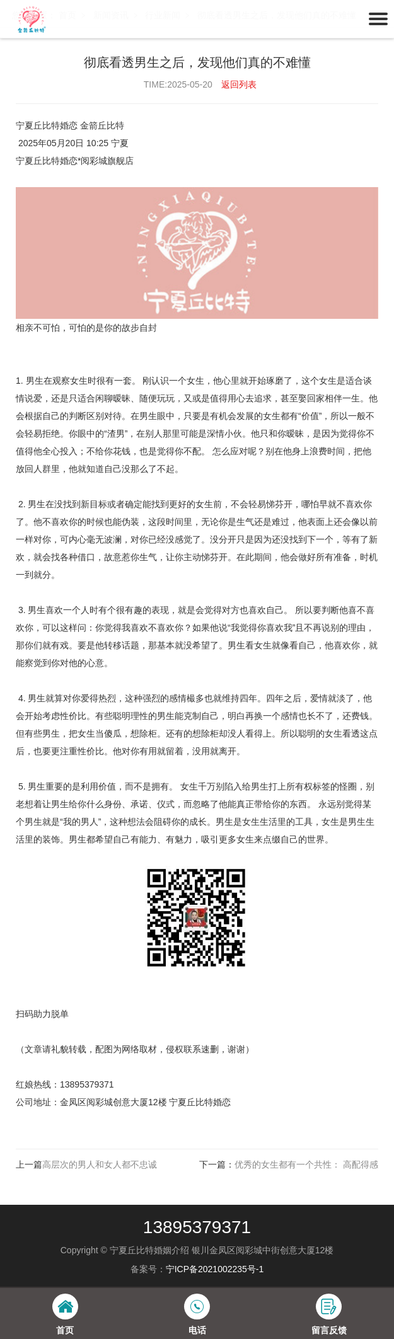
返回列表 (239, 84)
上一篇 (86, 1164)
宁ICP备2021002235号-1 (215, 1269)
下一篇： (288, 1164)
